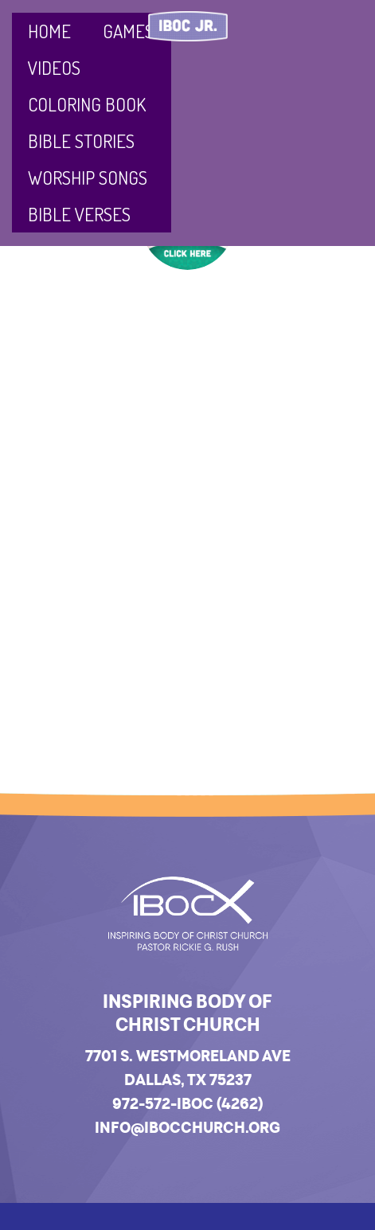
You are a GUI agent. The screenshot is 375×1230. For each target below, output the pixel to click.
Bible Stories (81, 140)
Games (128, 30)
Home (49, 30)
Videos (54, 67)
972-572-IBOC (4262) (187, 1103)
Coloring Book (87, 103)
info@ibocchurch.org (187, 1127)
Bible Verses (79, 213)
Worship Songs (87, 177)
